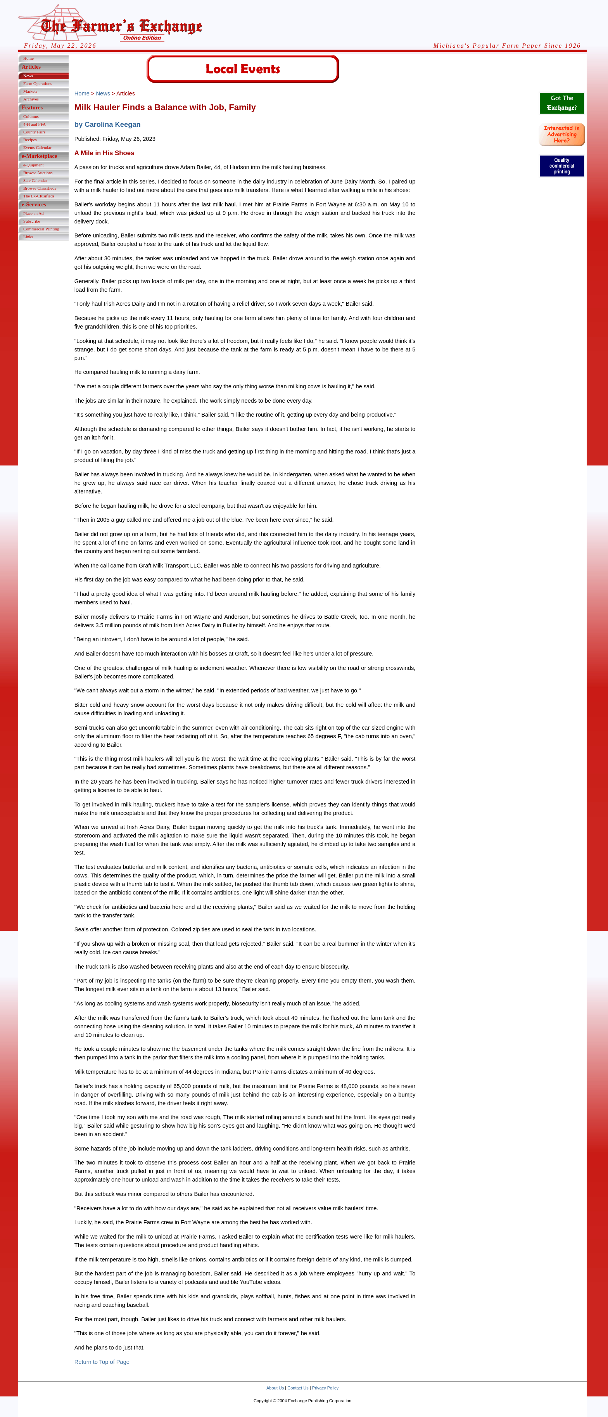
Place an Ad (33, 213)
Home (28, 58)
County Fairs (34, 132)
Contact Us (297, 1388)
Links (28, 236)
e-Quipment (33, 165)
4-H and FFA (34, 124)
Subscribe (31, 221)
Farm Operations (37, 83)
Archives (31, 99)
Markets (30, 91)
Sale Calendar (35, 180)
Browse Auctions (37, 172)
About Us (275, 1388)
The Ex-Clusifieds (38, 196)
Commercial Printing (41, 229)
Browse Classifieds (39, 188)
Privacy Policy (325, 1388)
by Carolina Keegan (107, 124)
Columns (31, 116)
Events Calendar (37, 147)
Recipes (30, 139)
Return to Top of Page (102, 1362)
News (28, 75)
